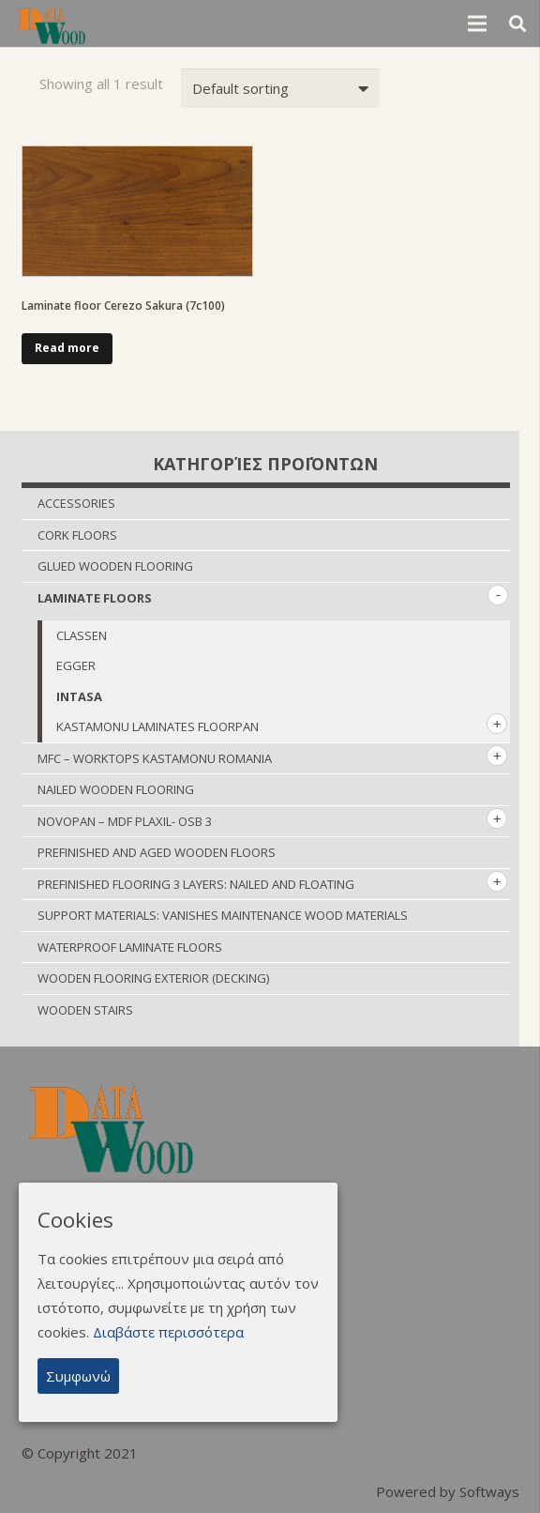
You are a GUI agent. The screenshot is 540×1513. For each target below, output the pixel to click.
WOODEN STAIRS (85, 1009)
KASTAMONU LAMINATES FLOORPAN (157, 726)
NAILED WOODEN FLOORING (116, 789)
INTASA (79, 696)
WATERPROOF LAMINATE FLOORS (130, 947)
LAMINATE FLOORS (95, 597)
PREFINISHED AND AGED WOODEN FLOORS (157, 852)
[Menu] (477, 23)
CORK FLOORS (77, 535)
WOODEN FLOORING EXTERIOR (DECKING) (153, 978)
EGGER (76, 665)
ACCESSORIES (76, 503)
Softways (489, 1491)
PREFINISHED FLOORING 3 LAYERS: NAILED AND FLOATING (196, 884)
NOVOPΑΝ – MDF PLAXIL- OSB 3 (125, 821)
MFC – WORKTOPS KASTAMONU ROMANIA (155, 758)
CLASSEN (81, 635)
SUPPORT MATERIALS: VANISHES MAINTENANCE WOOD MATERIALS (223, 915)
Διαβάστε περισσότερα (168, 1331)
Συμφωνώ (78, 1376)
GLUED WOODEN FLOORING (115, 566)
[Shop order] (280, 88)
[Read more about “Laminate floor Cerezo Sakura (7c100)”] (67, 349)
